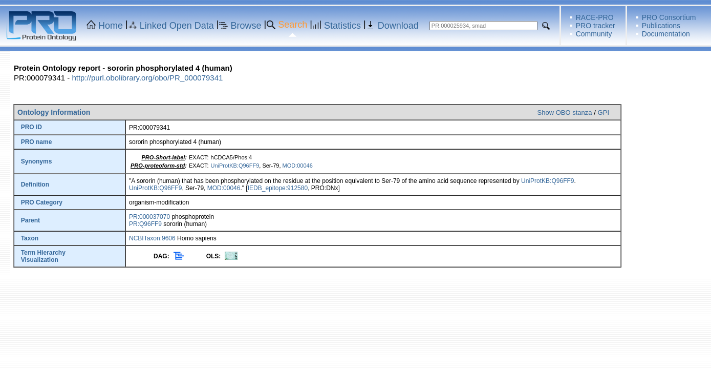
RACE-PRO (595, 17)
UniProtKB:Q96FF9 (235, 165)
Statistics (342, 25)
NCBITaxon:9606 (152, 238)
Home (110, 25)
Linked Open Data (177, 25)
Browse (246, 25)
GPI (603, 112)
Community (594, 34)
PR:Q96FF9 (145, 224)
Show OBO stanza (564, 112)
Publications (661, 26)
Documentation (666, 34)
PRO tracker (595, 26)
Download (398, 25)
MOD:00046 (298, 165)
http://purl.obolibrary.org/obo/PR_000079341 (147, 77)
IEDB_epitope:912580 (278, 188)
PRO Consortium (669, 17)
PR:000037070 (149, 216)
